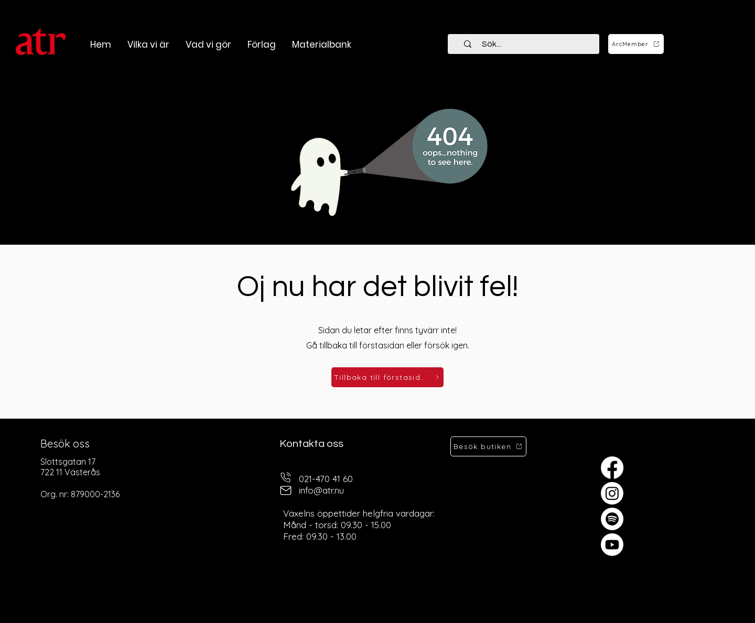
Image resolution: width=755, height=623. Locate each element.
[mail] (286, 491)
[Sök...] (529, 44)
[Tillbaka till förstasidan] (387, 377)
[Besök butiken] (488, 446)
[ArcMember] (636, 44)
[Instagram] (612, 493)
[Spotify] (612, 519)
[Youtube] (612, 544)
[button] (208, 44)
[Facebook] (612, 467)
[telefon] (286, 477)
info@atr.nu (321, 490)
